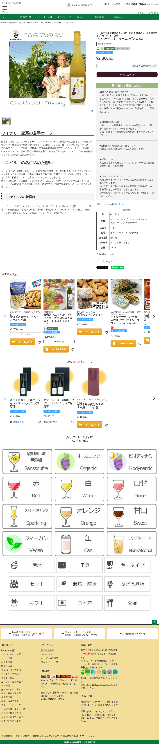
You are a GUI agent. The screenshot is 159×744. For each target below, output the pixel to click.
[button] (5, 316)
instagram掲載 (8, 650)
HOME (3, 23)
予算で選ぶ (6, 685)
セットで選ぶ (7, 677)
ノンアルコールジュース (13, 709)
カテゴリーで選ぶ (10, 674)
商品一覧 (25, 17)
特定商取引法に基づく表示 (46, 735)
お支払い (46, 671)
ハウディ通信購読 (49, 658)
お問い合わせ (22, 735)
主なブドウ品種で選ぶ (12, 681)
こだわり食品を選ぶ (11, 713)
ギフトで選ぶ (7, 662)
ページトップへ (154, 622)
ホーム (5, 17)
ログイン (141, 13)
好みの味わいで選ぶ (11, 689)
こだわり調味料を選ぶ (12, 716)
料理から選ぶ (7, 666)
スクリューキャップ (11, 705)
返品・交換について (99, 718)
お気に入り (45, 17)
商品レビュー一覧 (49, 662)
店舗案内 (99, 17)
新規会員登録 (47, 650)
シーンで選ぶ (7, 658)
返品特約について (105, 254)
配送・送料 (86, 645)
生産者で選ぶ (7, 697)
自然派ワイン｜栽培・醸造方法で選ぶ (24, 23)
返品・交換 (86, 696)
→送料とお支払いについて (102, 684)
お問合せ (118, 17)
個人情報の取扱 (70, 735)
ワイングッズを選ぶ (11, 720)
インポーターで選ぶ (11, 670)
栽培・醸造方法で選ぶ (12, 693)
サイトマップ (88, 735)
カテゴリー (7, 645)
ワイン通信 (153, 13)
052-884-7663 (135, 4)
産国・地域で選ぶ (10, 701)
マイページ (64, 17)
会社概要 (8, 735)
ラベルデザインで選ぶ (12, 654)
